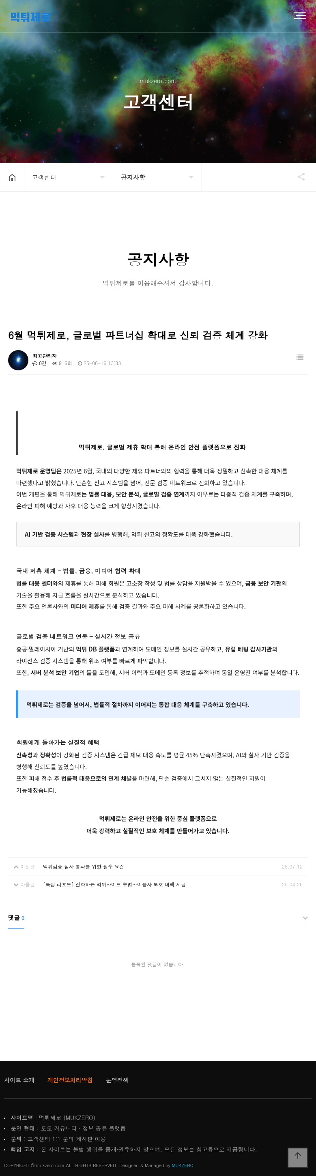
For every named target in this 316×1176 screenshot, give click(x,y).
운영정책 (117, 1080)
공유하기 (297, 176)
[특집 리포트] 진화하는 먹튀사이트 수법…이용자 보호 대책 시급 (114, 884)
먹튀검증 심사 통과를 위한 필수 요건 (83, 866)
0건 (39, 362)
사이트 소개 (19, 1080)
